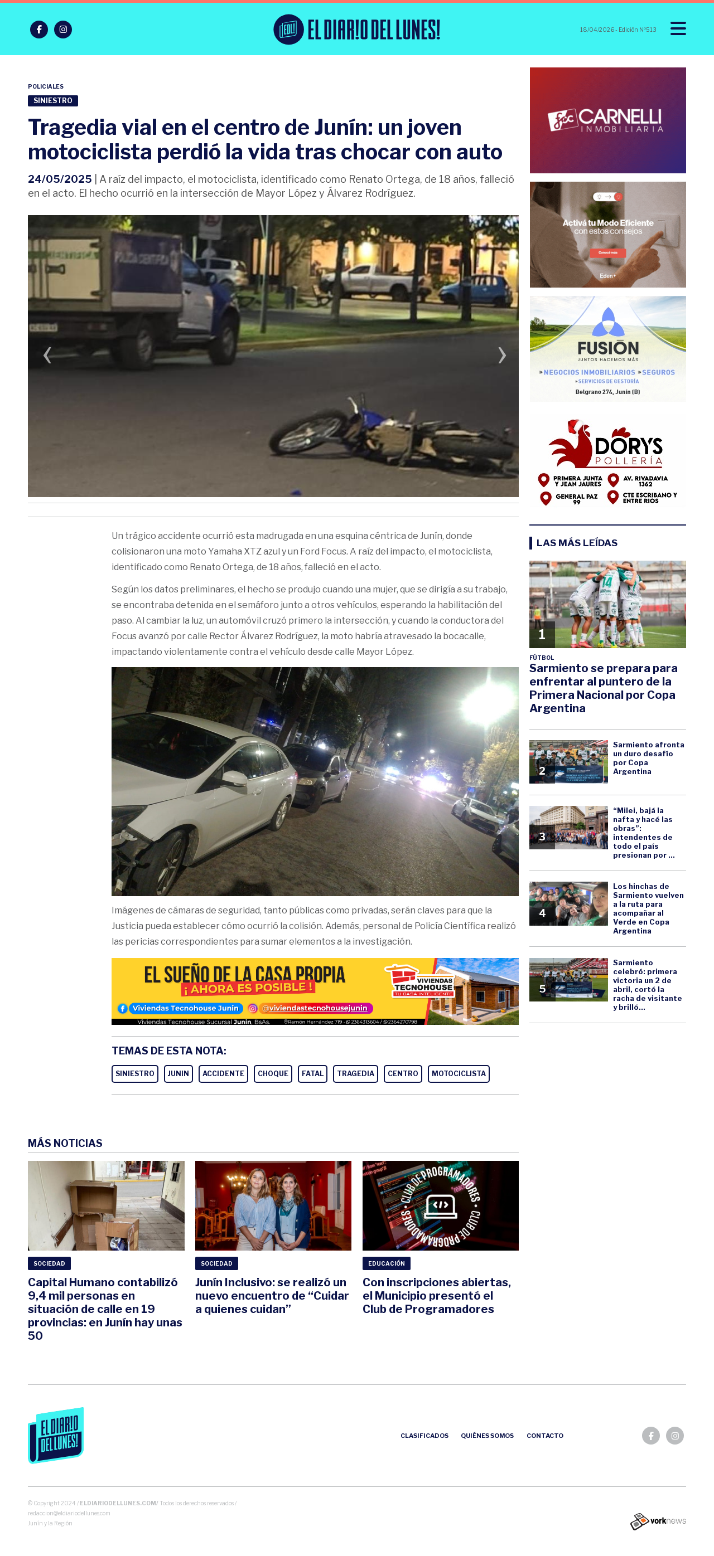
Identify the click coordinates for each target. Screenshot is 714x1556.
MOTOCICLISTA (459, 1073)
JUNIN (178, 1073)
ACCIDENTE (223, 1073)
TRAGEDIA (355, 1073)
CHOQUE (273, 1073)
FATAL (313, 1073)
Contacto (545, 1436)
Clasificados (424, 1436)
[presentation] (47, 358)
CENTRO (403, 1073)
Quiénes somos (487, 1436)
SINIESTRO (135, 1073)
